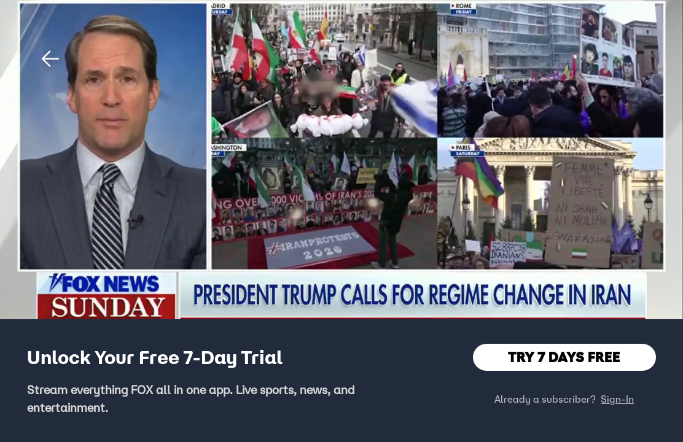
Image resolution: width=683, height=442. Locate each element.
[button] (50, 59)
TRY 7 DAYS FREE (564, 357)
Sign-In (617, 399)
